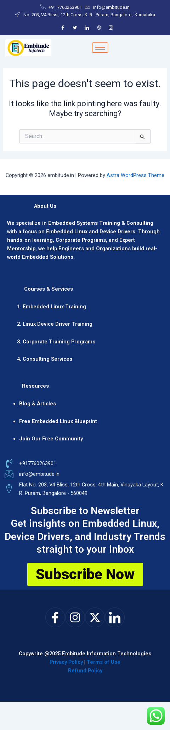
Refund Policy (85, 670)
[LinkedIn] (86, 27)
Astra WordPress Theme (135, 175)
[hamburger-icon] (100, 47)
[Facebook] (62, 27)
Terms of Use (103, 662)
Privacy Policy (66, 662)
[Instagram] (111, 27)
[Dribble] (99, 27)
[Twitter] (74, 27)
